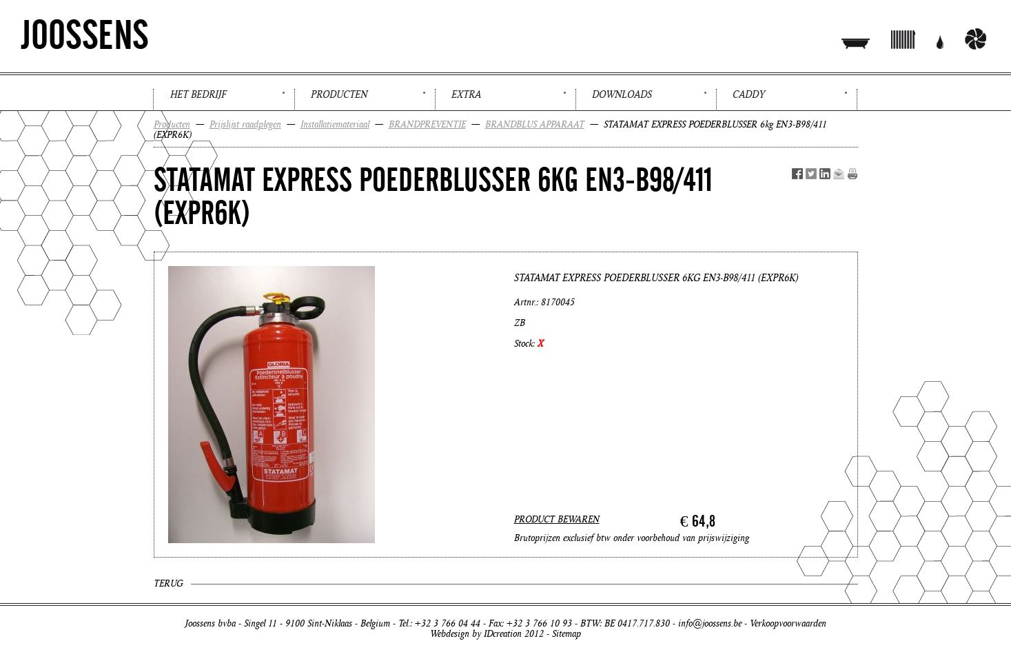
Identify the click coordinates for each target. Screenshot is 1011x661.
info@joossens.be (710, 623)
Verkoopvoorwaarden (788, 623)
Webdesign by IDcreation (476, 634)
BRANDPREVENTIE (427, 124)
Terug (168, 583)
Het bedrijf (198, 94)
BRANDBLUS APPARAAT (534, 124)
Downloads (622, 94)
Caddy (749, 94)
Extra (466, 94)
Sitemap (566, 634)
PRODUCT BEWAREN (557, 519)
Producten (339, 94)
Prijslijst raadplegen (245, 124)
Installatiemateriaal (334, 124)
